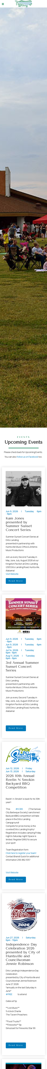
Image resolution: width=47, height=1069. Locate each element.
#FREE (9, 994)
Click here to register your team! (21, 853)
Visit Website (12, 574)
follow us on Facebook (27, 456)
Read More (16, 581)
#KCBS (19, 809)
